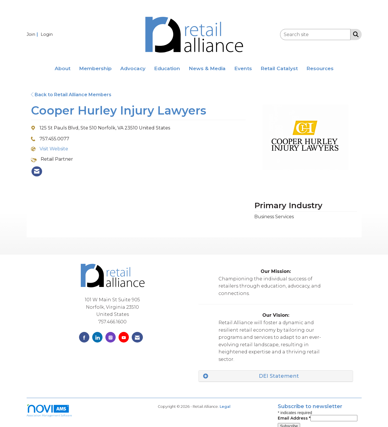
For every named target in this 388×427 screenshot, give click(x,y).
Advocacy (132, 68)
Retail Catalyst (279, 68)
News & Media (207, 68)
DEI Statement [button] (279, 376)
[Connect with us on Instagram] (110, 337)
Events (243, 68)
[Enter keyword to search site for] (315, 34)
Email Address (294, 418)
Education (167, 68)
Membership (95, 68)
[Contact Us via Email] (137, 337)
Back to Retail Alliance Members (71, 94)
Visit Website (54, 148)
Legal (225, 406)
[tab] (276, 376)
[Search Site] (354, 34)
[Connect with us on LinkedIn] (97, 337)
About (62, 68)
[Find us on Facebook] (84, 337)
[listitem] (33, 34)
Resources (320, 68)
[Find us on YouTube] (124, 337)
